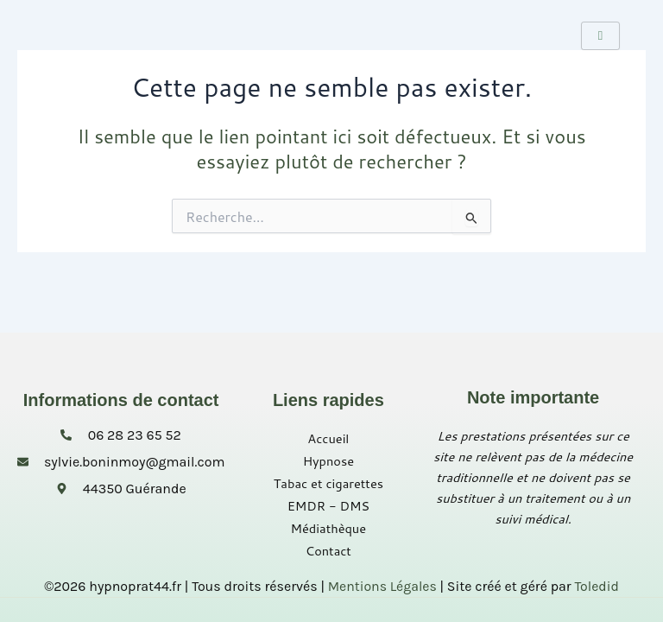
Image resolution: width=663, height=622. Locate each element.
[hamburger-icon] (600, 36)
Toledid (597, 586)
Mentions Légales (382, 586)
